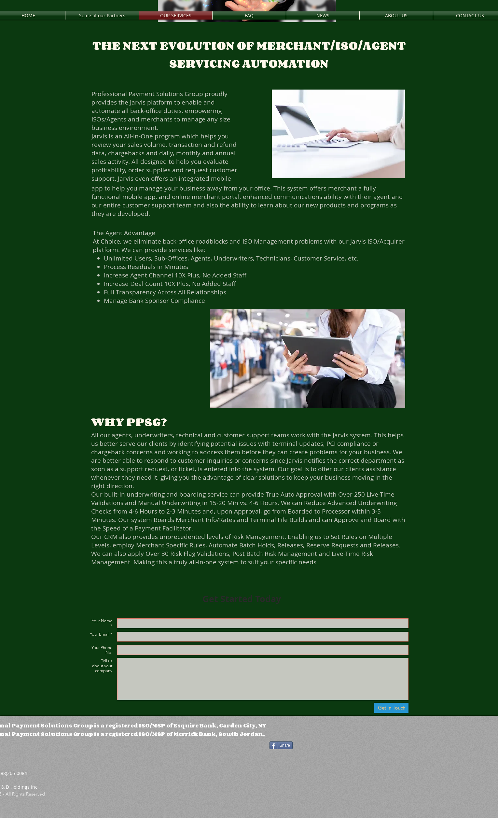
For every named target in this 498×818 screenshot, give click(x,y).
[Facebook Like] (317, 727)
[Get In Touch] (391, 708)
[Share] (281, 745)
